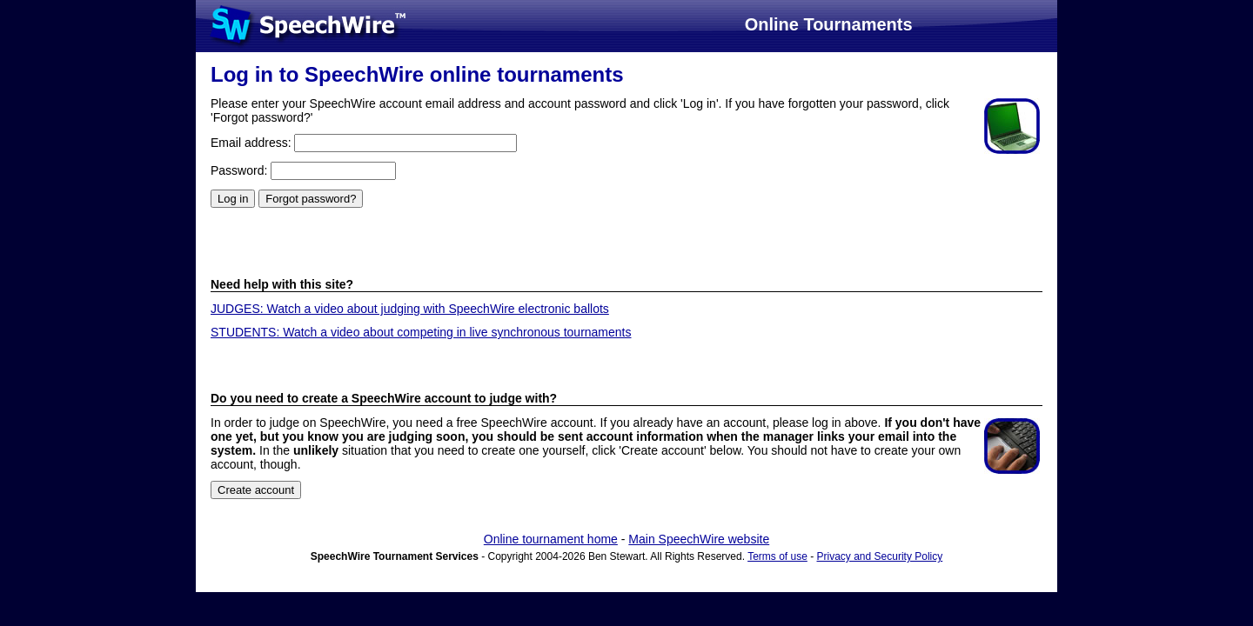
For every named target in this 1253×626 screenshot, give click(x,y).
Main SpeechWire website (698, 539)
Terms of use (777, 556)
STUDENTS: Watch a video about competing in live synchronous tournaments (421, 332)
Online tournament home (551, 539)
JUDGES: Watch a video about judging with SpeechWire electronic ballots (410, 309)
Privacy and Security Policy (880, 556)
